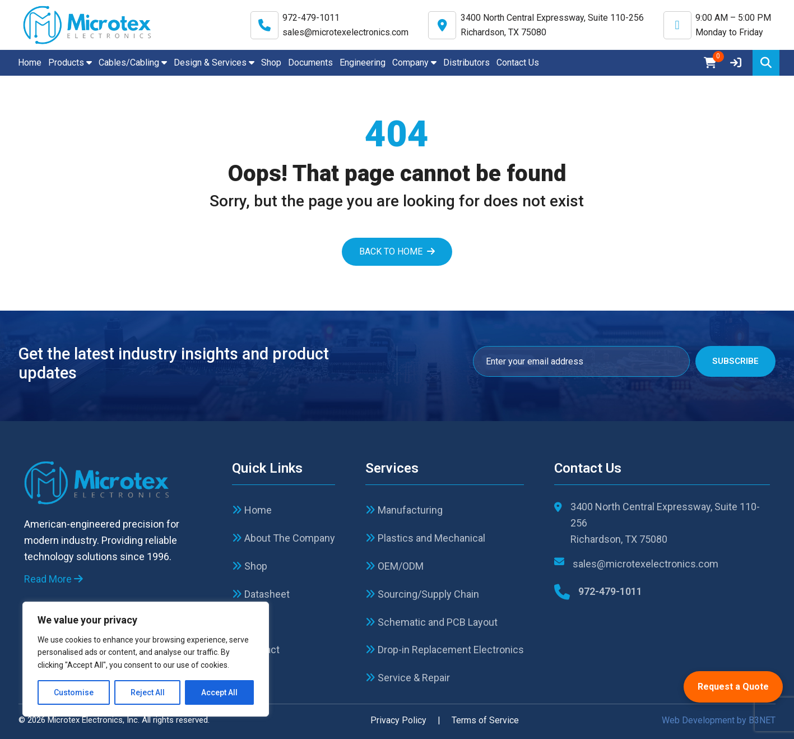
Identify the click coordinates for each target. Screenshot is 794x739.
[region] (145, 659)
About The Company (283, 538)
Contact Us (517, 62)
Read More (53, 579)
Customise (74, 692)
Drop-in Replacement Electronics (444, 649)
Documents (310, 62)
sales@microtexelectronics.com (345, 32)
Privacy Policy (398, 720)
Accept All (219, 692)
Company (414, 62)
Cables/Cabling (133, 62)
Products (70, 62)
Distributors (466, 62)
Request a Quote (733, 686)
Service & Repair (407, 677)
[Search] (766, 63)
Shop (271, 62)
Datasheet (261, 594)
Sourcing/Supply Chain (422, 594)
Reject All (148, 692)
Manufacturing (404, 510)
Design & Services (214, 62)
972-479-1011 (311, 17)
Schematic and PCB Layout (431, 622)
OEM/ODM (394, 566)
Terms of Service (485, 720)
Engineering (363, 62)
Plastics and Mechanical (425, 538)
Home (29, 62)
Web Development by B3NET (719, 720)
